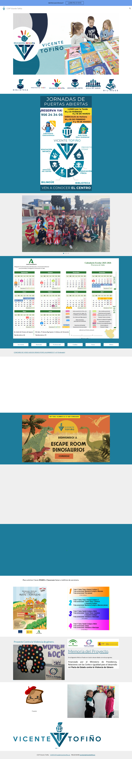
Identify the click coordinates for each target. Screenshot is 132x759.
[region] (66, 3)
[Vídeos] (111, 344)
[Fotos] (93, 344)
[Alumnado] (38, 344)
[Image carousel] (66, 224)
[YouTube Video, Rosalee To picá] (66, 384)
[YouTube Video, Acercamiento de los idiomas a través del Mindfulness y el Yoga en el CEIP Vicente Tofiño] (70, 494)
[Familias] (75, 344)
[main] (66, 352)
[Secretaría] (20, 344)
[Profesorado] (57, 344)
